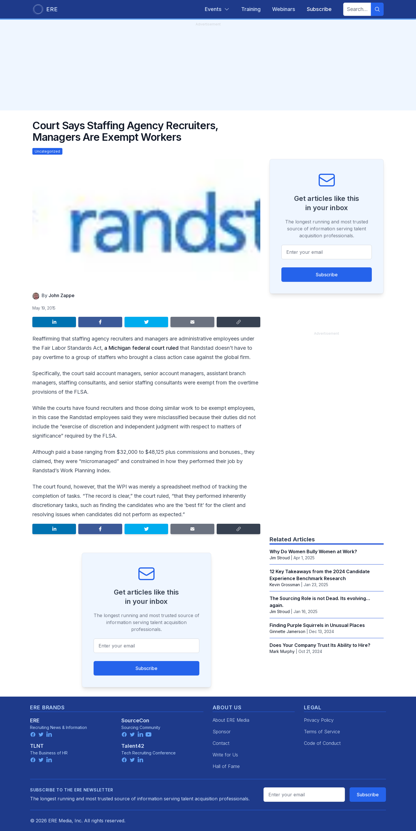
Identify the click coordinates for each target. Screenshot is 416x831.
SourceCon (135, 720)
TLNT (37, 746)
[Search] (377, 9)
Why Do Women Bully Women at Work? (313, 551)
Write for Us (225, 755)
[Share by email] (192, 322)
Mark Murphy (282, 651)
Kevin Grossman (285, 584)
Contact (221, 743)
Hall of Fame (226, 766)
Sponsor (222, 731)
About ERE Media (231, 720)
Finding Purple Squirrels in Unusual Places (317, 625)
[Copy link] (238, 322)
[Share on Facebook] (100, 322)
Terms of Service (322, 731)
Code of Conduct (322, 743)
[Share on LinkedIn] (54, 322)
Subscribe (146, 668)
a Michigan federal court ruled (141, 348)
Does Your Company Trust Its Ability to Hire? (320, 645)
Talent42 (132, 746)
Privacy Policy (319, 720)
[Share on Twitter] (146, 322)
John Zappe (62, 295)
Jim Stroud (280, 557)
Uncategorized (47, 151)
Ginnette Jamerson (287, 631)
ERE (35, 720)
